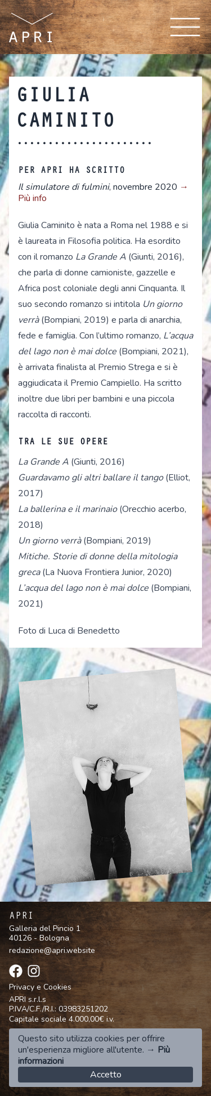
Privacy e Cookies (40, 987)
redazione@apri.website (52, 950)
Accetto (106, 1074)
